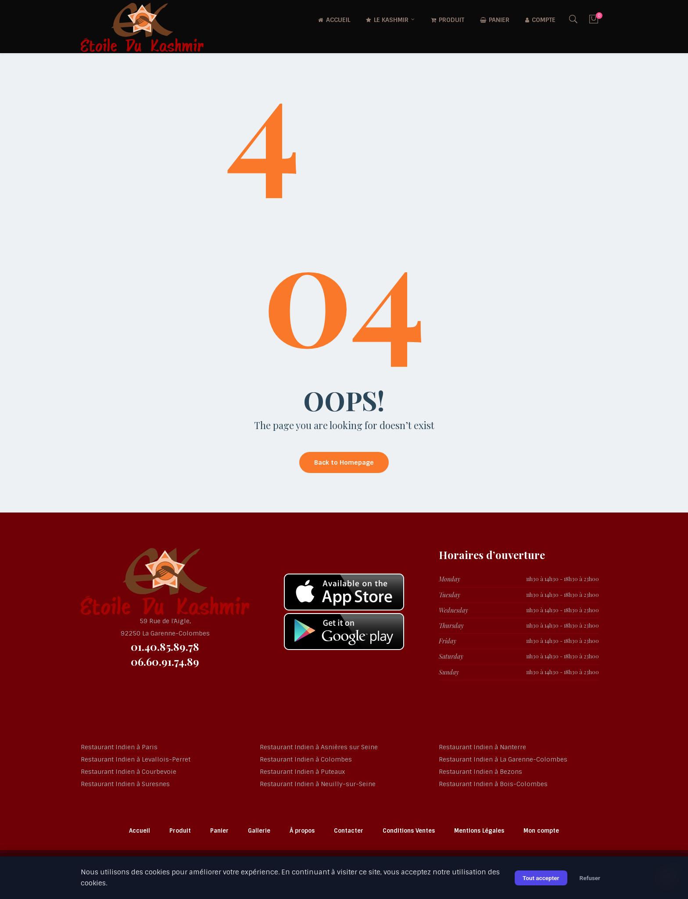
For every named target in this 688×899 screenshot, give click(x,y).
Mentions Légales (479, 830)
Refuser (589, 877)
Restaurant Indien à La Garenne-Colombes (503, 759)
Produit (447, 20)
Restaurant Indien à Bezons (480, 772)
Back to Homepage (344, 462)
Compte (540, 20)
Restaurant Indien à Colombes (306, 759)
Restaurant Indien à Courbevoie (128, 772)
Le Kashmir (387, 20)
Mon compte (541, 830)
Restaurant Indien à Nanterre (482, 747)
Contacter (348, 830)
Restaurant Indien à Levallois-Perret (135, 759)
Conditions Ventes (409, 830)
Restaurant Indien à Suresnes (125, 784)
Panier (494, 20)
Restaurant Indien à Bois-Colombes (493, 784)
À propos (302, 830)
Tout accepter (539, 877)
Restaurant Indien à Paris (119, 747)
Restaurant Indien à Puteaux (302, 772)
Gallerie (259, 830)
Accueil (334, 20)
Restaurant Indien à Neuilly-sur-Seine (318, 784)
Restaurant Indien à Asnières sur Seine (319, 747)
